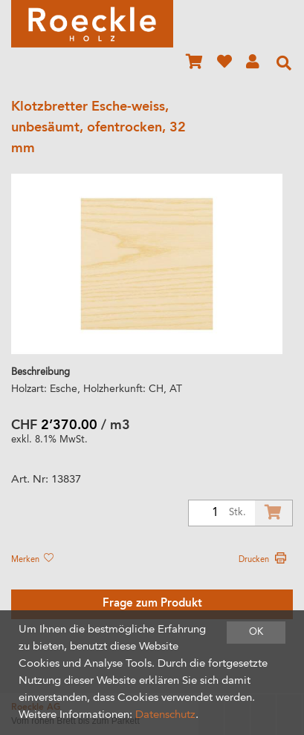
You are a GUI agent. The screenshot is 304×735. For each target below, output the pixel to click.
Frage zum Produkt (152, 604)
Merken (32, 560)
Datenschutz (165, 715)
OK (256, 632)
